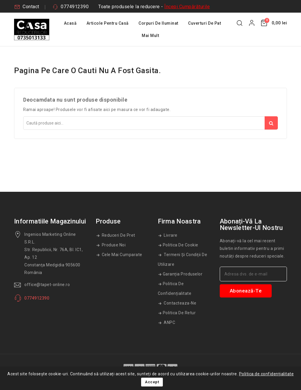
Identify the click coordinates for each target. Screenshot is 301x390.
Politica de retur (179, 312)
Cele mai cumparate (121, 254)
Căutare (271, 123)
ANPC (169, 322)
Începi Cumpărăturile (187, 6)
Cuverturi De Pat (204, 23)
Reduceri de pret (118, 235)
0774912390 (75, 6)
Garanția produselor (183, 274)
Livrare (170, 235)
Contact (31, 6)
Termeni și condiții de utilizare (182, 259)
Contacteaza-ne (180, 303)
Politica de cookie (180, 245)
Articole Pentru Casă (108, 23)
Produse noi (113, 245)
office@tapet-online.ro (47, 284)
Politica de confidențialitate (175, 288)
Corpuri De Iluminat (158, 23)
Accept (152, 382)
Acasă (70, 23)
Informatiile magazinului (50, 221)
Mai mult (150, 35)
